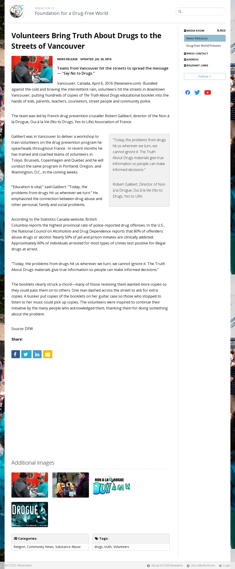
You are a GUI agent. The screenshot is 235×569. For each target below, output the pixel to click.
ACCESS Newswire (18, 565)
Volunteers (121, 547)
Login (226, 565)
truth (108, 547)
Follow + (204, 76)
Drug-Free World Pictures (203, 45)
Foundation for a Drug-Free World (71, 13)
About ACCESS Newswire (167, 565)
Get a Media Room (203, 565)
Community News (40, 547)
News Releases (197, 38)
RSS (221, 30)
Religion (19, 547)
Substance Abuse (68, 547)
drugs (98, 547)
